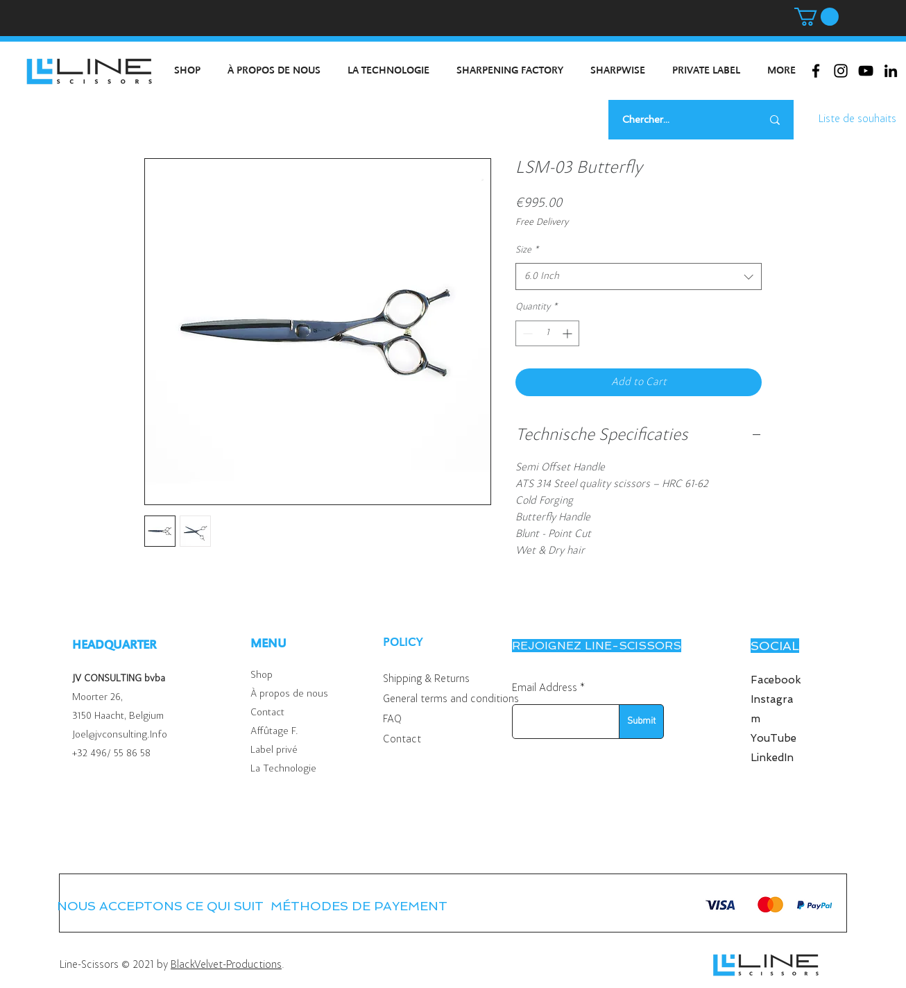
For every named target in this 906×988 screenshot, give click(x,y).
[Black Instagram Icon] (841, 71)
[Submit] (641, 721)
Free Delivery (541, 223)
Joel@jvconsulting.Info (119, 735)
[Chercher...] (674, 119)
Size (526, 250)
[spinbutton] (547, 333)
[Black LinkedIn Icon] (891, 71)
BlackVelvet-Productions (226, 965)
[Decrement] (526, 333)
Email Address (544, 688)
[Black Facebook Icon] (816, 71)
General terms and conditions (451, 699)
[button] (816, 17)
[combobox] (638, 276)
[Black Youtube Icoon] (866, 71)
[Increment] (568, 333)
